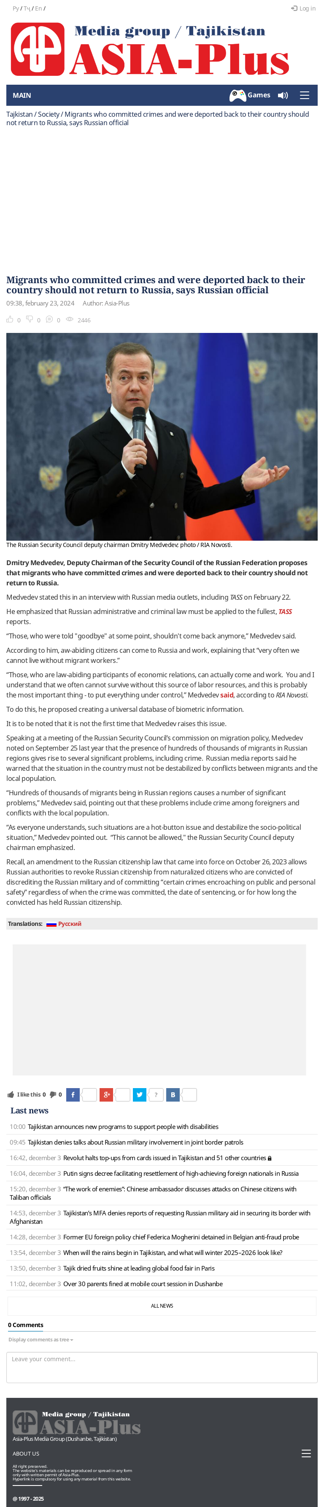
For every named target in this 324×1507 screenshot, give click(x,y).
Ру (16, 8)
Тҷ (27, 8)
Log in (303, 8)
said (226, 695)
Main (22, 95)
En (38, 8)
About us (26, 1453)
